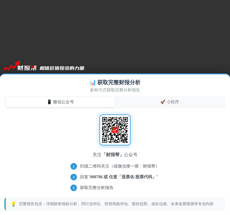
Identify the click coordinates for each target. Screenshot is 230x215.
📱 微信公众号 (60, 101)
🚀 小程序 (169, 101)
